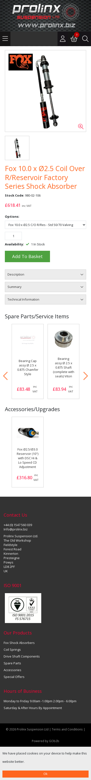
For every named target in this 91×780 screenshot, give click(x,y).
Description (16, 274)
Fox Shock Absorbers (19, 643)
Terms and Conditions (67, 729)
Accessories (12, 670)
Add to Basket (27, 256)
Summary (15, 287)
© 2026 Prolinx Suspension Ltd (27, 729)
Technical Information (23, 299)
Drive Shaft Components (22, 656)
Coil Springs (12, 649)
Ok (45, 773)
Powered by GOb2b (45, 741)
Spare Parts (12, 663)
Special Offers (14, 677)
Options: (12, 216)
